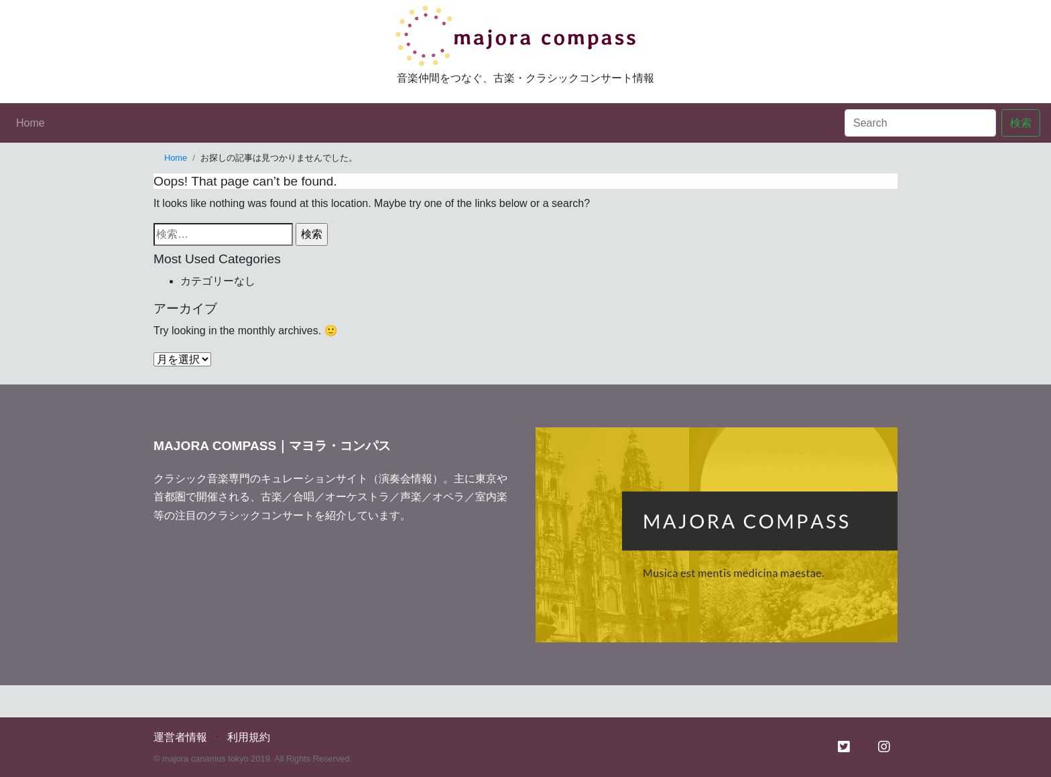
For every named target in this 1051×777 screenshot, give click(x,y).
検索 (1021, 123)
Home (30, 123)
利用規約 (248, 737)
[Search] (920, 123)
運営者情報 (180, 737)
